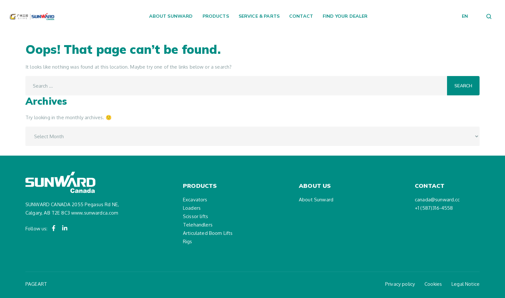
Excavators (195, 200)
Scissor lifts (195, 216)
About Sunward (171, 16)
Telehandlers (198, 225)
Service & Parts (259, 16)
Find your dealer (345, 16)
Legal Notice (466, 284)
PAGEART (36, 284)
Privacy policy (400, 284)
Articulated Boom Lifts (208, 233)
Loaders (192, 208)
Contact (301, 16)
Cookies (433, 284)
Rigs (187, 241)
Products (216, 16)
